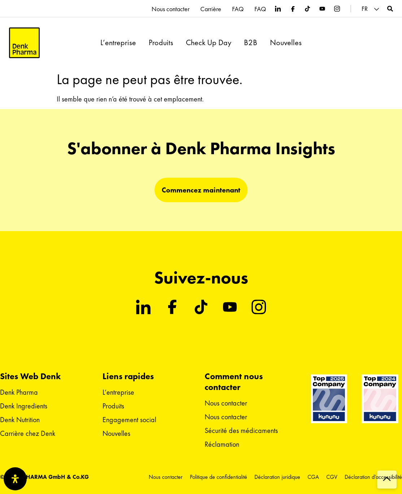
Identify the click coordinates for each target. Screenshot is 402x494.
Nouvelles (286, 42)
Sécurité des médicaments (241, 430)
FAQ (238, 9)
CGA (313, 476)
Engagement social (129, 419)
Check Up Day (208, 42)
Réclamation (222, 444)
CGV (331, 476)
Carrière (210, 9)
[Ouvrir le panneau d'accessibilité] (15, 478)
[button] (371, 9)
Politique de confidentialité (218, 476)
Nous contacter (170, 9)
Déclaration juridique (277, 476)
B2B (250, 42)
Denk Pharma (19, 392)
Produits (161, 42)
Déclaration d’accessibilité (373, 476)
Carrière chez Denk (27, 433)
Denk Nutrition (20, 419)
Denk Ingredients (23, 406)
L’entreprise (118, 42)
